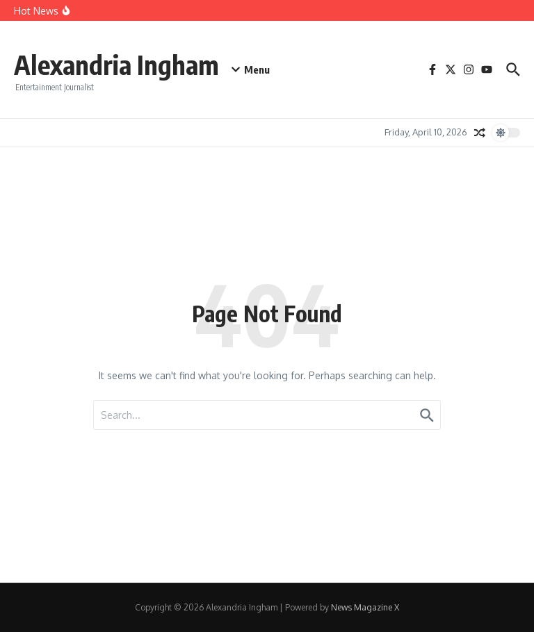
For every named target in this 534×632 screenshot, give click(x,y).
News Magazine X (365, 607)
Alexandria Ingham (122, 64)
